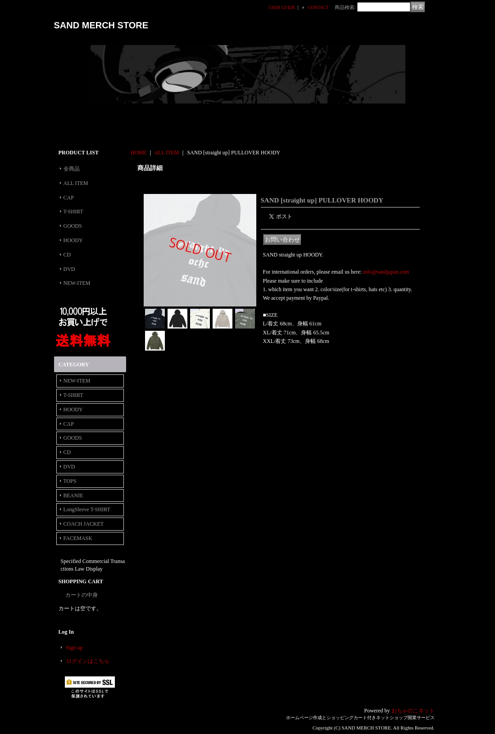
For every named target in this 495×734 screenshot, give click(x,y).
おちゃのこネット (413, 710)
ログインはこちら (87, 661)
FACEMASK (78, 538)
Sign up (74, 647)
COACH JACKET (84, 524)
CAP (69, 197)
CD (67, 255)
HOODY (73, 240)
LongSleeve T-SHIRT (87, 509)
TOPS (70, 481)
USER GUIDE (282, 7)
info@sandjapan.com (386, 272)
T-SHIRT (73, 211)
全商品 (72, 169)
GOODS (73, 226)
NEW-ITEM (77, 283)
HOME (138, 152)
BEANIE (73, 495)
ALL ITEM (76, 183)
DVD (69, 269)
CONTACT (318, 7)
